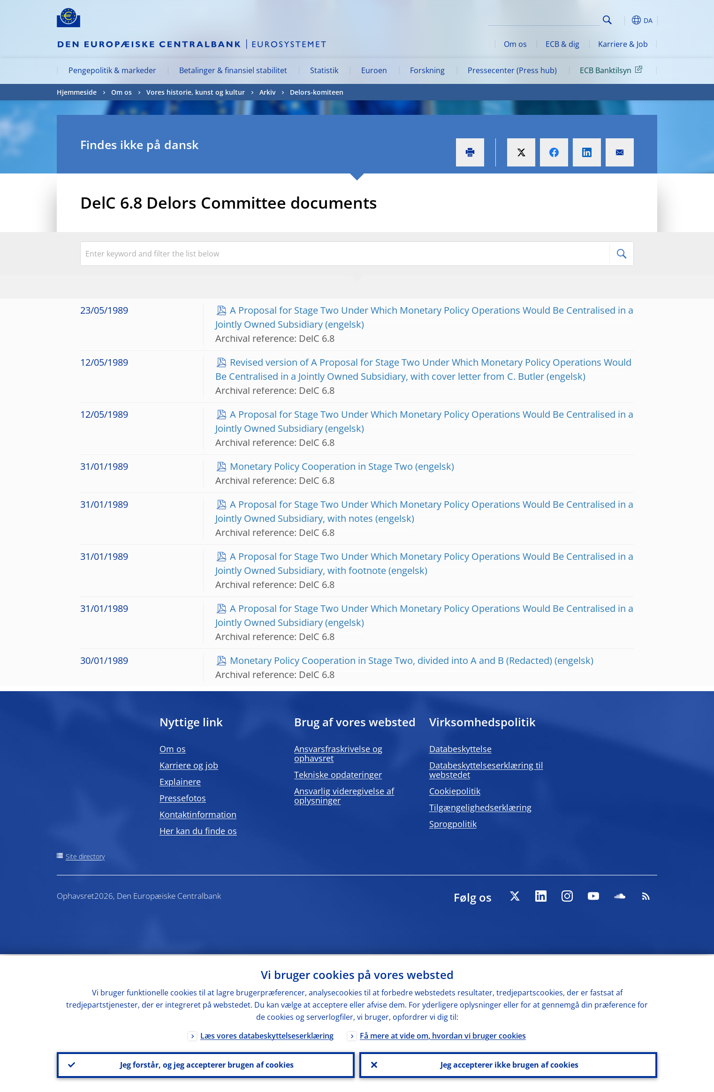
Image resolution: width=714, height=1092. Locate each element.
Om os (515, 44)
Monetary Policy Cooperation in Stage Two (321, 466)
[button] (624, 20)
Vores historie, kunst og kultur (195, 92)
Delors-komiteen (316, 92)
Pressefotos (183, 798)
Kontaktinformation (198, 814)
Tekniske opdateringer (338, 774)
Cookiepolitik (454, 791)
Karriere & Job (623, 44)
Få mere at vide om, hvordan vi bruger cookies (443, 1034)
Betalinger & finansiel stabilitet (233, 70)
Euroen (374, 70)
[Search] (553, 19)
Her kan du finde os (198, 830)
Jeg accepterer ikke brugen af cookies (508, 1064)
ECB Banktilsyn (613, 69)
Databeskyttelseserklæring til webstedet (486, 770)
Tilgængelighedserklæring (480, 807)
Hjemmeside (77, 92)
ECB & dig (562, 44)
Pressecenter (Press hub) (512, 70)
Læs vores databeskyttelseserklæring (267, 1034)
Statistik (324, 70)
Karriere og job (189, 765)
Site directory (85, 856)
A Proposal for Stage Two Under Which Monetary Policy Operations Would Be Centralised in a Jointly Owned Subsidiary (424, 317)
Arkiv (267, 92)
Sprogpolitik (453, 823)
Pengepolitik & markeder (112, 70)
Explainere (180, 781)
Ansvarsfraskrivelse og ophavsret (338, 753)
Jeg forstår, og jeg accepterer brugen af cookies (206, 1064)
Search (607, 20)
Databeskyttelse (460, 748)
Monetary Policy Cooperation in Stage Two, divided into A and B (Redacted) (391, 660)
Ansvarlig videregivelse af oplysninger (344, 795)
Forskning (427, 70)
